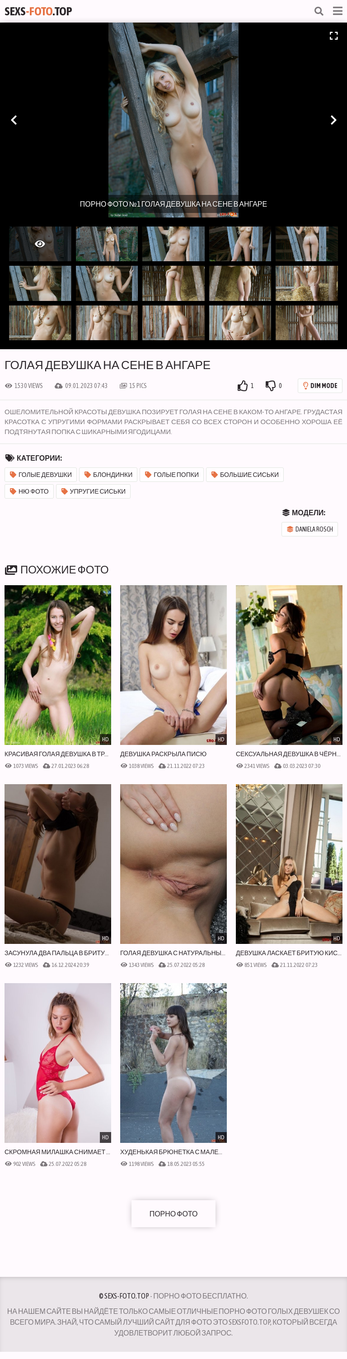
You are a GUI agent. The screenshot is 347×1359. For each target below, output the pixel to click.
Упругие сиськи (93, 491)
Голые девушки (41, 474)
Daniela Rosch (310, 529)
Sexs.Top (38, 11)
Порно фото (174, 1214)
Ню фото (29, 491)
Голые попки (172, 474)
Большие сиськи (245, 474)
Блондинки (108, 474)
